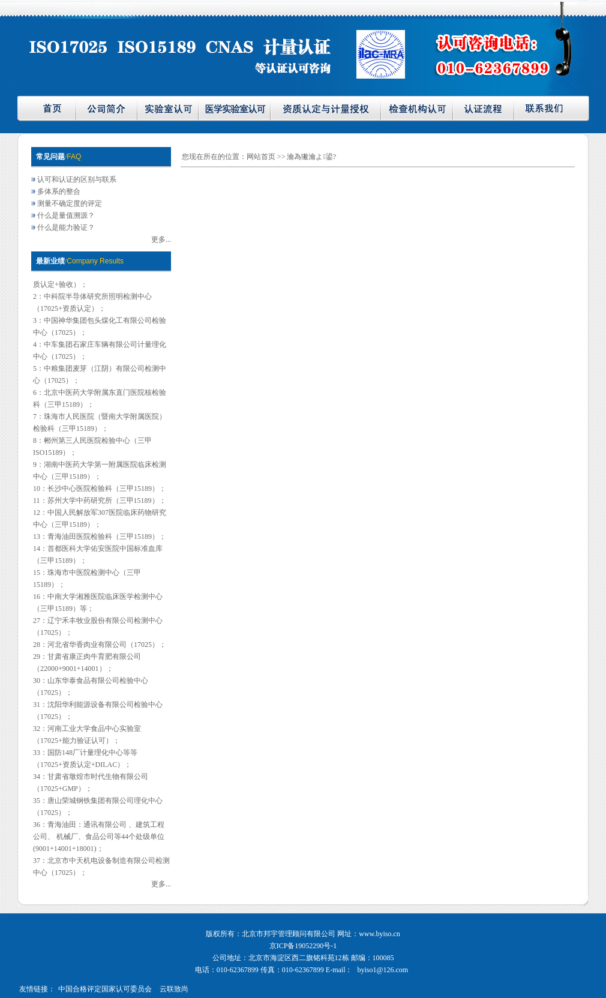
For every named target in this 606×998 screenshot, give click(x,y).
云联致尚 (174, 989)
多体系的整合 (58, 191)
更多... (161, 239)
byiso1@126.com (382, 970)
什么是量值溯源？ (66, 215)
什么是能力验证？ (66, 227)
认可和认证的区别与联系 (76, 179)
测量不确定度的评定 (69, 203)
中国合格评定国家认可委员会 (105, 989)
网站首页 (262, 156)
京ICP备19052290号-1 (303, 946)
